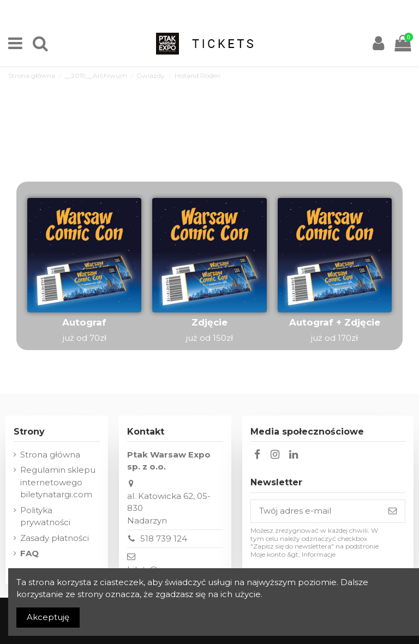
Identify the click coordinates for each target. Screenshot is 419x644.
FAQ (29, 553)
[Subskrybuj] (392, 511)
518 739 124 (163, 538)
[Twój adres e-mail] (315, 511)
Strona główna (50, 454)
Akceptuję (48, 617)
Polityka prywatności (45, 516)
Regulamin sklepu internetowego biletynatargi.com (57, 482)
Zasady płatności (54, 538)
